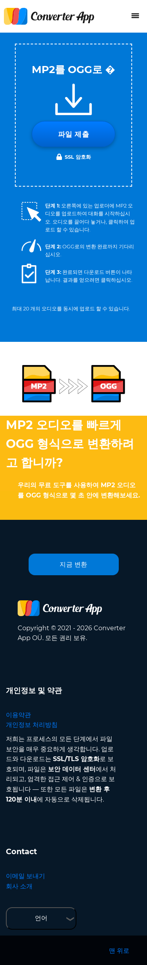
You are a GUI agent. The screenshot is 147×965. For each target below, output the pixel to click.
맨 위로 (119, 950)
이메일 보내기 (25, 876)
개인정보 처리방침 (32, 724)
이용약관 (18, 715)
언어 (41, 918)
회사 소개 (19, 886)
